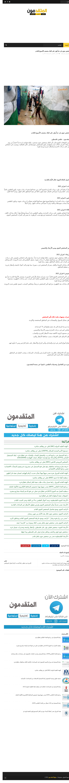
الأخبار (54, 56)
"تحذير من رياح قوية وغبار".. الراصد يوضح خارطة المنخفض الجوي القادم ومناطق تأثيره (36, 521)
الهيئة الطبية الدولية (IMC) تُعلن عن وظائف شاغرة (48, 449)
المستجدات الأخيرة (44, 56)
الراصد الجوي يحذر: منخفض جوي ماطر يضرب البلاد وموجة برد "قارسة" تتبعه (39, 526)
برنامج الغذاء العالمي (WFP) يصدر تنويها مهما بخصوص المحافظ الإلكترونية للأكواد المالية (36, 489)
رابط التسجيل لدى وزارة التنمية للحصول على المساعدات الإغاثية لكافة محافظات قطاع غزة (34, 665)
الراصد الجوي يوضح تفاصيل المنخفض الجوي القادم (48, 512)
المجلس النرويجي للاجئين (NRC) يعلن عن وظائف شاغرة (46, 465)
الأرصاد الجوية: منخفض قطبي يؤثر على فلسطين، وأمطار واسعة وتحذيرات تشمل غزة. (36, 530)
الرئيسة (64, 47)
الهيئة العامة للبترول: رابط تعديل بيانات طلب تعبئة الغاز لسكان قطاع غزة (41, 485)
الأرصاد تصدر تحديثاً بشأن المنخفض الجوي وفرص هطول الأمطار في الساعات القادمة (36, 508)
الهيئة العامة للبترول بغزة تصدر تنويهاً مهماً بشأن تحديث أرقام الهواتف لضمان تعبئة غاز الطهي (34, 476)
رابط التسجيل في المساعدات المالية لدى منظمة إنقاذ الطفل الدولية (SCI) (39, 689)
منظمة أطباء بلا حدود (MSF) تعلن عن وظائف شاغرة (47, 480)
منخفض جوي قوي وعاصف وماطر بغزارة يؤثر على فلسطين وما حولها (42, 535)
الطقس (50, 56)
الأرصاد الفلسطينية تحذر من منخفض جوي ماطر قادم (47, 539)
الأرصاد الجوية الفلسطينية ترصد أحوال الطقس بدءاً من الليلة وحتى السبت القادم (38, 503)
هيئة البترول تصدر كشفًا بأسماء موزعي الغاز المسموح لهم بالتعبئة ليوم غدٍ (39, 714)
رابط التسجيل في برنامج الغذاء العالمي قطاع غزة (45, 640)
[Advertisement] (34, 29)
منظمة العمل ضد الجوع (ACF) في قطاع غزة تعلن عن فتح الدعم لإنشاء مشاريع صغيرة (36, 494)
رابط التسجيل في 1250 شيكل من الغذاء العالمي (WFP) (44, 706)
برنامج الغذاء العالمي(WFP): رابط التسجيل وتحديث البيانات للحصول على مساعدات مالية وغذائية (33, 656)
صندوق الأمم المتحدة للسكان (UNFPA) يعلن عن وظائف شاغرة (44, 454)
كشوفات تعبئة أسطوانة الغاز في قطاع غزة (50, 498)
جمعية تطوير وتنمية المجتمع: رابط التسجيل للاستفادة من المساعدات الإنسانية (38, 681)
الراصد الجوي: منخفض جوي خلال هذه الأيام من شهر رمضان (45, 517)
